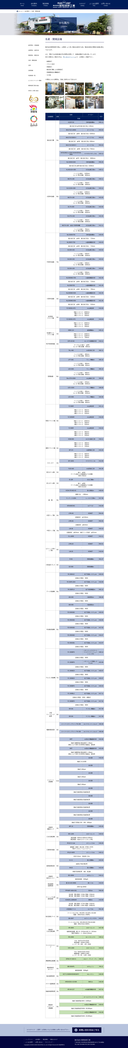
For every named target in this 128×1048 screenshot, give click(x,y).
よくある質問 (29, 1042)
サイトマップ (48, 1042)
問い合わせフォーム (69, 57)
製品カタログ (53, 1039)
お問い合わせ (39, 1042)
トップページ (29, 1039)
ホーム (21, 11)
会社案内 (27, 11)
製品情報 (45, 1039)
